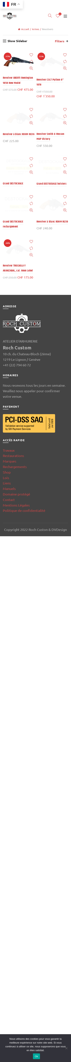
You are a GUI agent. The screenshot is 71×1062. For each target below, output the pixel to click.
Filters (59, 41)
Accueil (25, 29)
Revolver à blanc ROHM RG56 (18, 660)
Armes (35, 29)
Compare (31, 61)
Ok (36, 1056)
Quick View (31, 68)
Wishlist (60, 14)
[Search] (50, 15)
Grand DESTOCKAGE (13, 972)
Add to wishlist (31, 55)
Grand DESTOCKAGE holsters (52, 972)
